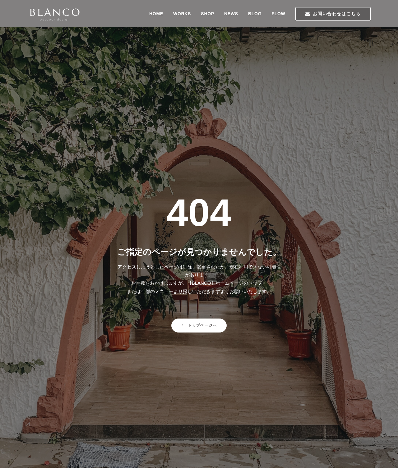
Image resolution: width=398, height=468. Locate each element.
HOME (156, 13)
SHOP (207, 13)
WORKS (182, 13)
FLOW (278, 13)
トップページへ (199, 203)
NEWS (231, 13)
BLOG (254, 13)
